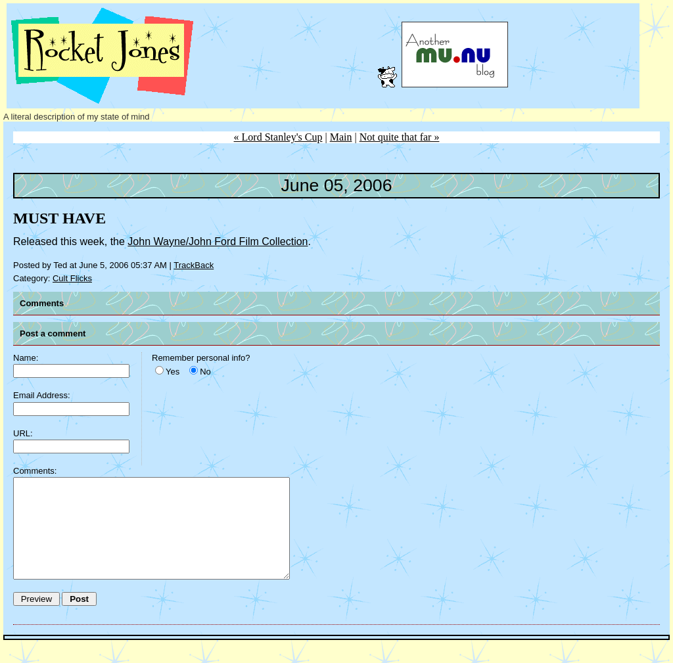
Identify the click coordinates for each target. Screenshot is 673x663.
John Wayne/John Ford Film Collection (218, 241)
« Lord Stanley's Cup (278, 137)
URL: (23, 433)
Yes (172, 372)
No (205, 372)
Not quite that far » (400, 137)
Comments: (35, 471)
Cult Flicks (72, 278)
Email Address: (41, 395)
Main (341, 137)
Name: (25, 358)
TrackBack (194, 265)
